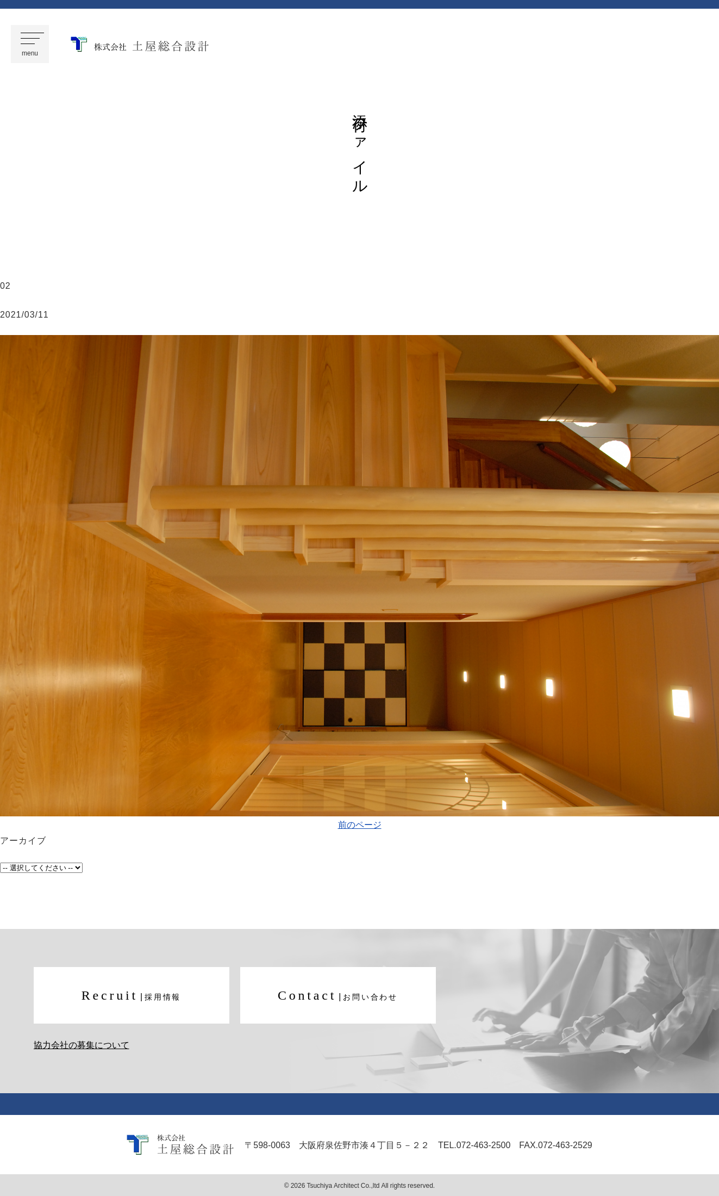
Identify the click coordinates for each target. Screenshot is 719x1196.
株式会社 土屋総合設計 (140, 44)
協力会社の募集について (81, 1045)
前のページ (360, 824)
